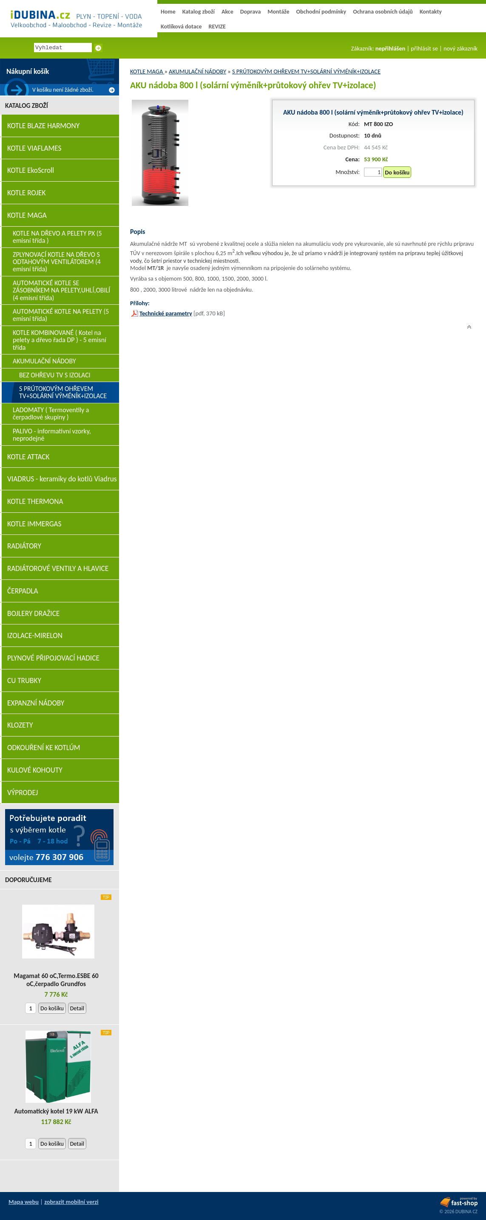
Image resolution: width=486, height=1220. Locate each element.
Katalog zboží (198, 11)
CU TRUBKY (24, 680)
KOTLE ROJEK (26, 192)
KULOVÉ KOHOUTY (35, 770)
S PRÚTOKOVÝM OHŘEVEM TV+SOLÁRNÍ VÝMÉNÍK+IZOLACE (306, 71)
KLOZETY (20, 725)
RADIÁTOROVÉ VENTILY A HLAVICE (57, 568)
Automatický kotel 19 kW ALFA (56, 1111)
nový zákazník (460, 48)
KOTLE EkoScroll (30, 170)
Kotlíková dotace (181, 26)
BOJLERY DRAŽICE (33, 613)
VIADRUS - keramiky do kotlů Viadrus (62, 479)
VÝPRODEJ (22, 792)
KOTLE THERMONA (35, 501)
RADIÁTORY (24, 546)
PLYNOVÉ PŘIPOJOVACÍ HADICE (53, 658)
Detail (77, 1008)
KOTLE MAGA (147, 71)
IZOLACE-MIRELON (35, 635)
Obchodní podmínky (321, 11)
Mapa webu (24, 1202)
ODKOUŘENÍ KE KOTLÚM (43, 747)
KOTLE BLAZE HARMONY (43, 125)
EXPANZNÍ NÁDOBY (35, 703)
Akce (227, 11)
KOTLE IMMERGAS (34, 524)
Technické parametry (165, 313)
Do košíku (397, 172)
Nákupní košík (27, 71)
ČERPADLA (22, 591)
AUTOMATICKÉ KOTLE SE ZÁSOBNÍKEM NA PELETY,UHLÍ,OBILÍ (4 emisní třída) (61, 290)
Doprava (250, 11)
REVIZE (217, 26)
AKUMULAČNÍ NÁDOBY (197, 71)
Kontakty (431, 11)
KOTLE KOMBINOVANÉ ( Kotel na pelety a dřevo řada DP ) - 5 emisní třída (59, 340)
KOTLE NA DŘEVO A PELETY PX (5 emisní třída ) (57, 237)
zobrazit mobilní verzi (71, 1202)
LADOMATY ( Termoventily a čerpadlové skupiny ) (51, 413)
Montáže (278, 11)
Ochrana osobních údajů (383, 11)
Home (168, 11)
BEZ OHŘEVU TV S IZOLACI (55, 375)
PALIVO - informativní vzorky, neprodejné (52, 434)
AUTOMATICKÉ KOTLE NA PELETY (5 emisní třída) (61, 315)
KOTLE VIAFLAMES (34, 148)
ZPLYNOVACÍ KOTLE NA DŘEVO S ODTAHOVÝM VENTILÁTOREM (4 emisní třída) (57, 261)
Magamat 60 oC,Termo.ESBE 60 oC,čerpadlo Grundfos (56, 980)
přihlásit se (424, 48)
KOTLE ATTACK (28, 457)
